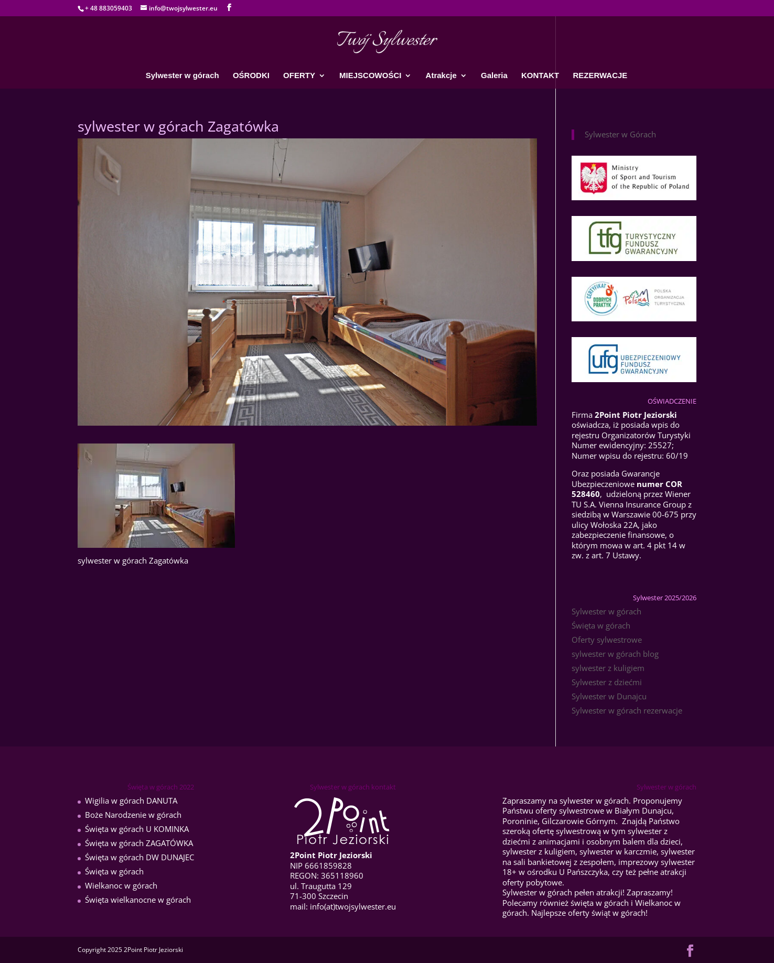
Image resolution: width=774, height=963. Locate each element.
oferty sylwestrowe (569, 810)
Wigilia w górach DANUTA (131, 800)
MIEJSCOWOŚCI (370, 76)
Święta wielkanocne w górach (138, 899)
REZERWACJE (600, 76)
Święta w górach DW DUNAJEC (139, 857)
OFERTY (299, 76)
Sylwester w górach (182, 76)
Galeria (494, 76)
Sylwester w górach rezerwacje (627, 710)
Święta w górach (601, 625)
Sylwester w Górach (620, 134)
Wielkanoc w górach (121, 885)
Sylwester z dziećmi (607, 682)
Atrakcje (441, 76)
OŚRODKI (251, 76)
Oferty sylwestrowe (607, 639)
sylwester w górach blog (615, 653)
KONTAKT (540, 76)
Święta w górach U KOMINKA (137, 829)
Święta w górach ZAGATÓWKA (139, 843)
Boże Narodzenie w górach (133, 814)
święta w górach (600, 902)
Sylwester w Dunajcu (609, 696)
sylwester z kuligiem (608, 668)
